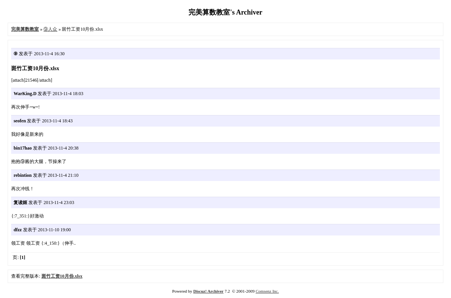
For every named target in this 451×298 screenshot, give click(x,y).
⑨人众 (50, 29)
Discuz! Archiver (208, 291)
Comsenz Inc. (267, 291)
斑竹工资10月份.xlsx (62, 276)
